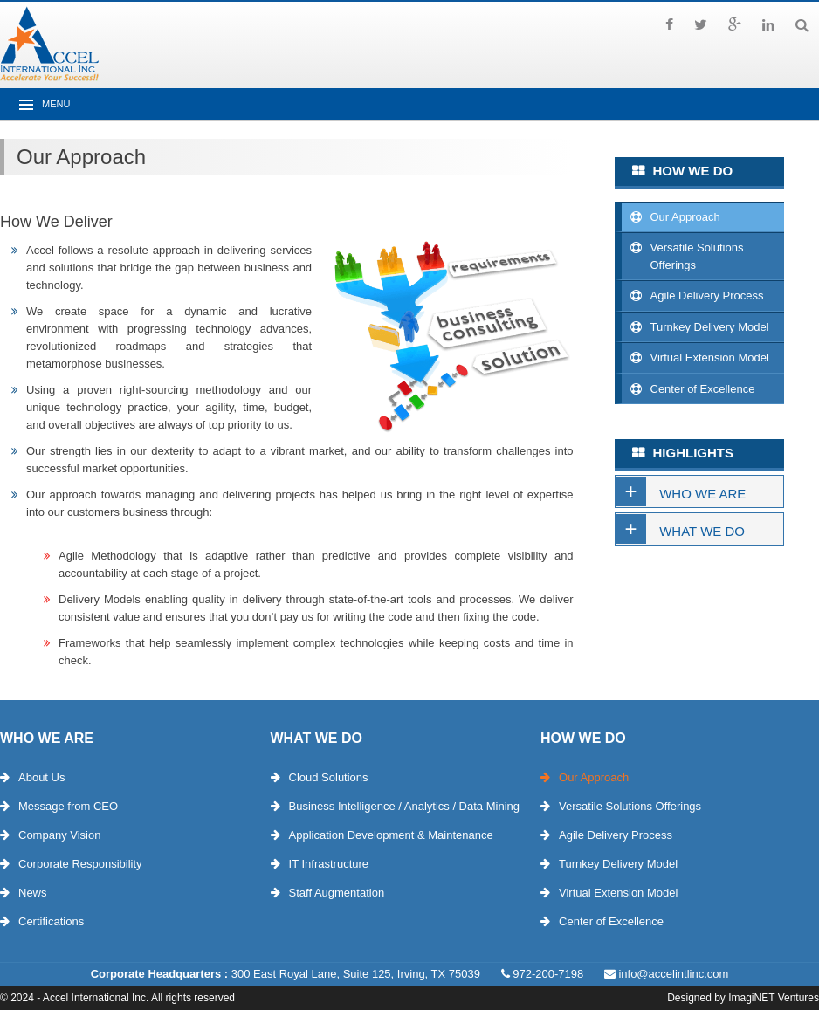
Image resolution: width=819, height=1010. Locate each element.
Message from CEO (68, 806)
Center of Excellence (702, 388)
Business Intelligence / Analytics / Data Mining (404, 806)
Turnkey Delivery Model (709, 326)
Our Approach (685, 216)
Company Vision (59, 835)
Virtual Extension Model (709, 357)
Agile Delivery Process (707, 295)
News (32, 892)
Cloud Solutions (328, 777)
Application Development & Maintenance (391, 835)
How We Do (583, 738)
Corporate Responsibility (80, 863)
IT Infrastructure (329, 863)
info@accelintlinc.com (673, 973)
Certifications (51, 921)
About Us (41, 777)
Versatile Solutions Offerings (697, 256)
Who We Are (702, 493)
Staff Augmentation (337, 892)
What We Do (702, 531)
